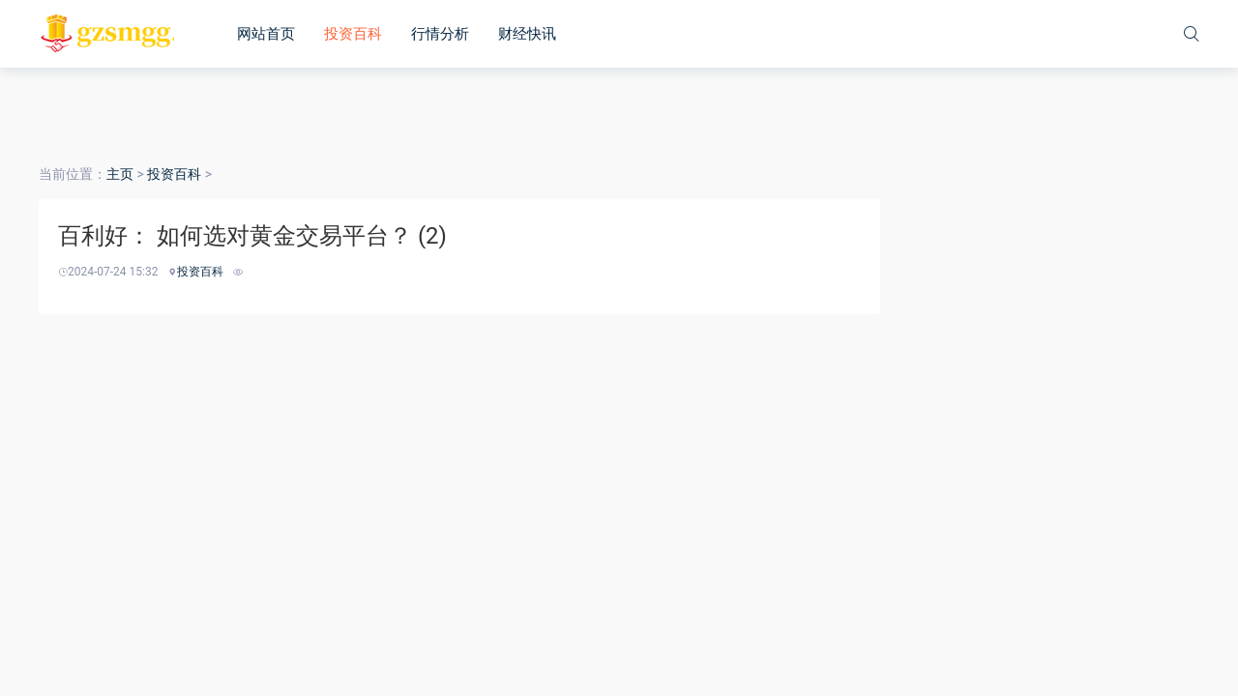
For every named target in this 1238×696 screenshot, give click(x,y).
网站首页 (266, 34)
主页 (119, 174)
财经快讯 (527, 34)
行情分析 (440, 34)
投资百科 (353, 34)
